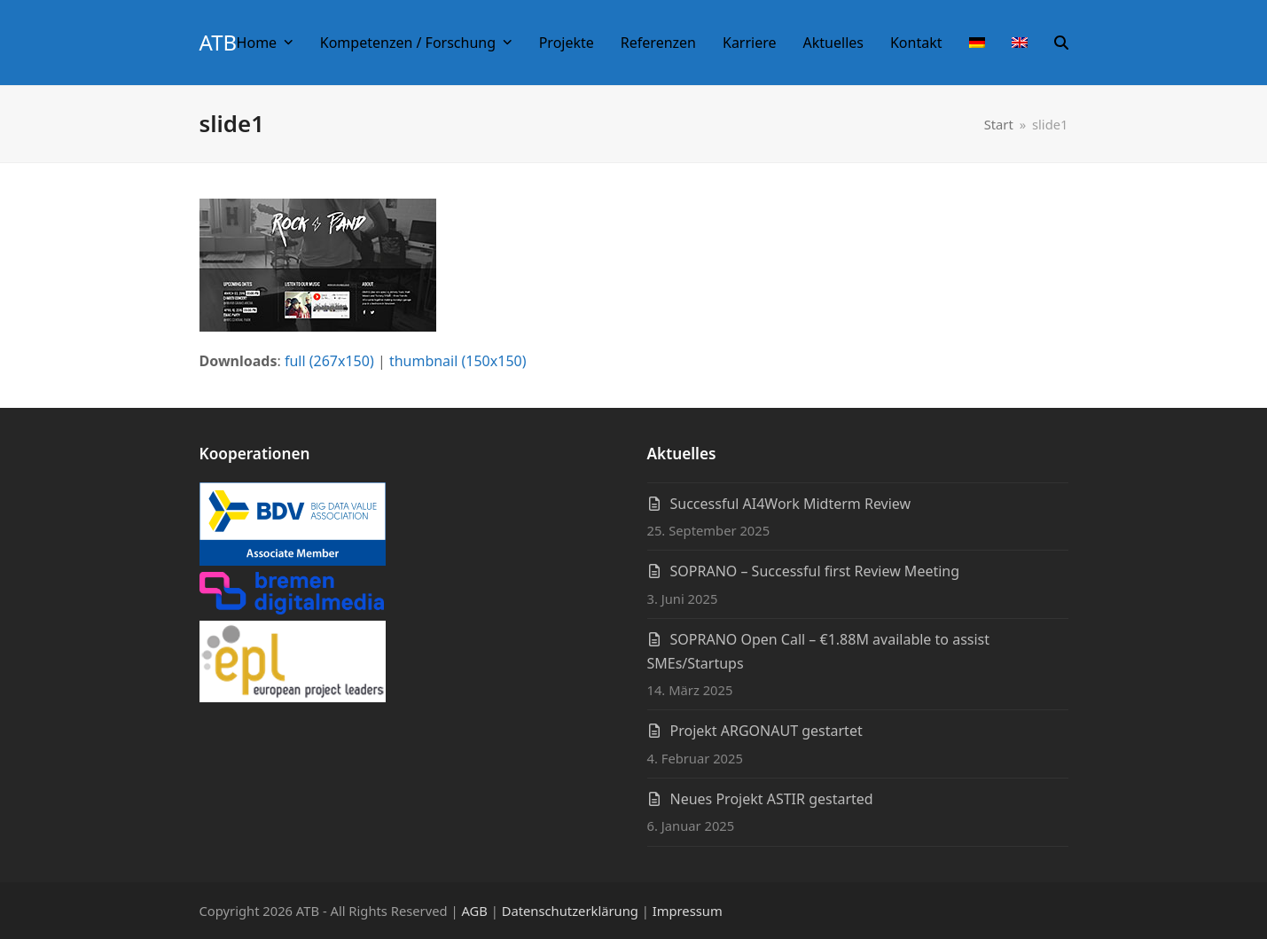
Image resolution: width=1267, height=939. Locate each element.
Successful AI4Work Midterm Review (790, 503)
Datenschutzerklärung (570, 910)
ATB (218, 42)
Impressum (688, 910)
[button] (1061, 42)
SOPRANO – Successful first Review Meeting (815, 571)
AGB (474, 910)
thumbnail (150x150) (458, 361)
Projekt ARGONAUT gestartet (766, 730)
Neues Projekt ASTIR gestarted (771, 799)
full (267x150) (329, 361)
